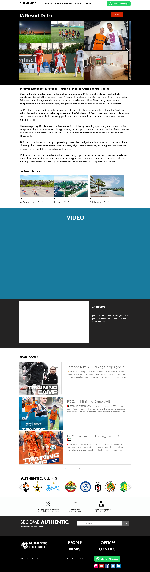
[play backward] (20, 487)
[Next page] (89, 468)
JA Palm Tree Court (32, 110)
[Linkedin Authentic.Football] (118, 566)
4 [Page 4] (79, 468)
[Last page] (94, 468)
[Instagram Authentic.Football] (96, 566)
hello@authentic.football (74, 559)
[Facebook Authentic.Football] (107, 566)
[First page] (56, 468)
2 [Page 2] (70, 468)
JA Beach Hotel (95, 113)
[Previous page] (60, 468)
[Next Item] (127, 50)
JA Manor (25, 142)
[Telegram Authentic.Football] (113, 566)
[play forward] (129, 487)
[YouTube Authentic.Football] (101, 566)
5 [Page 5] (84, 468)
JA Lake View (45, 126)
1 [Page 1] (65, 468)
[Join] (125, 523)
